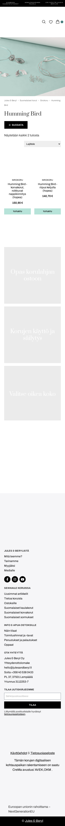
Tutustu (17, 211)
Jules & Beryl (10, 100)
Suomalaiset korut (28, 100)
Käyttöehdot (18, 753)
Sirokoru (44, 100)
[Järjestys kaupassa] (42, 144)
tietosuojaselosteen (14, 714)
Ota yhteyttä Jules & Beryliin (54, 3)
